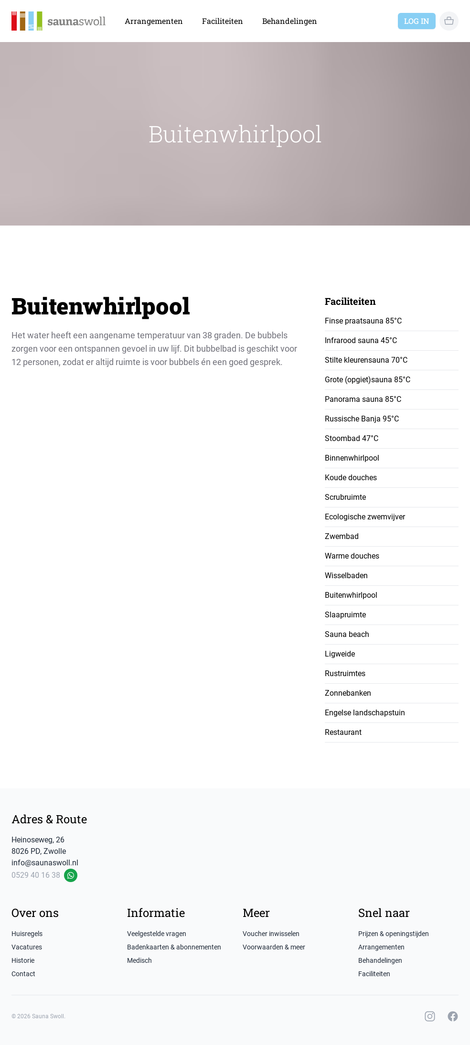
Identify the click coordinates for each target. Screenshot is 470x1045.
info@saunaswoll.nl (44, 862)
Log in (416, 21)
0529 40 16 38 (35, 875)
